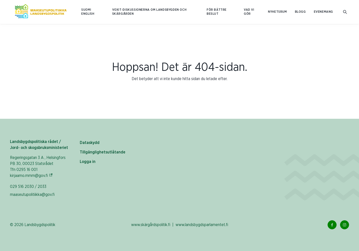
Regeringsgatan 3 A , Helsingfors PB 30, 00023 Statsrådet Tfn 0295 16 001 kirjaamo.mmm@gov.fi (38, 167)
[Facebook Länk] (332, 224)
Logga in (87, 162)
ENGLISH (87, 13)
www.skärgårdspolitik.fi (150, 225)
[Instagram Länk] (344, 224)
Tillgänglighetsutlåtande (102, 152)
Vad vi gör (249, 11)
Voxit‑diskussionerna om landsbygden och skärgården (149, 11)
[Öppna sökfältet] (345, 12)
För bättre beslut (217, 11)
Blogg (300, 11)
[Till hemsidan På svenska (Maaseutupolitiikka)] (40, 12)
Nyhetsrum (277, 11)
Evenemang (323, 11)
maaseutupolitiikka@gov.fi (32, 195)
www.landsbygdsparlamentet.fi (202, 225)
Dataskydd (89, 143)
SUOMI (86, 9)
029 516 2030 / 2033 (28, 187)
